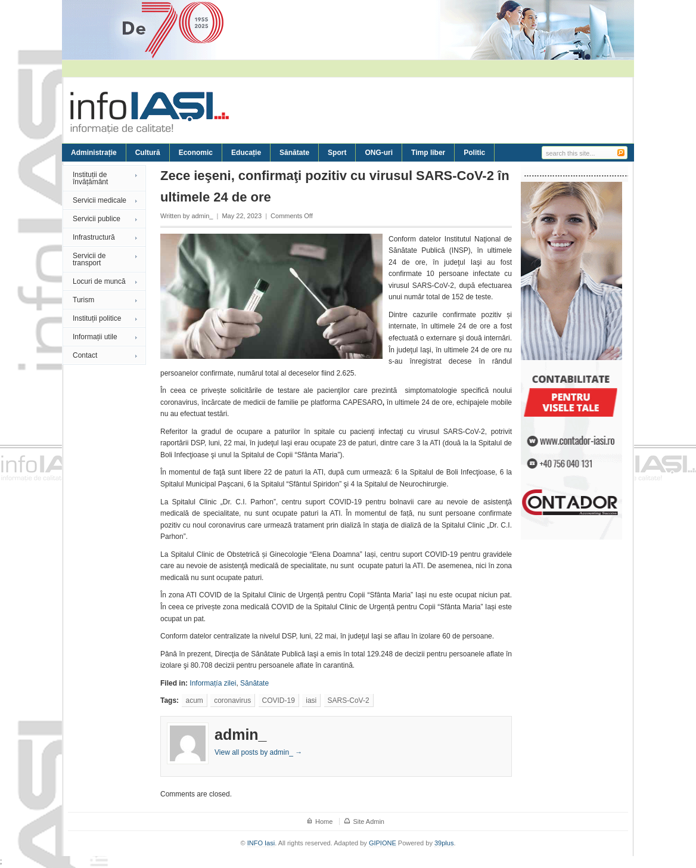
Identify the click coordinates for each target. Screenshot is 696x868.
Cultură (147, 152)
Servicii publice (96, 219)
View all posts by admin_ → (258, 752)
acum (194, 700)
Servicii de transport (89, 259)
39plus (443, 843)
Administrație (94, 152)
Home (324, 821)
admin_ (202, 215)
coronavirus (232, 700)
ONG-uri (379, 152)
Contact (85, 355)
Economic (196, 152)
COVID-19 (278, 700)
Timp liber (428, 152)
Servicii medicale (99, 200)
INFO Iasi (261, 843)
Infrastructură (94, 237)
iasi (311, 700)
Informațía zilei (212, 683)
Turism (83, 300)
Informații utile (95, 337)
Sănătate (294, 152)
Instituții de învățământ (90, 178)
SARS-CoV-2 (348, 700)
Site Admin (368, 821)
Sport (337, 152)
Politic (474, 152)
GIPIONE (382, 843)
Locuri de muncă (99, 281)
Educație (246, 152)
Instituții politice (97, 318)
